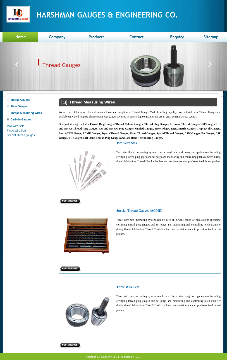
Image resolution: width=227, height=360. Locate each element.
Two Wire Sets (15, 126)
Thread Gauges (20, 99)
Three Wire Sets (16, 130)
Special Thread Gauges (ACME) (139, 210)
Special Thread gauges (21, 135)
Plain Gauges (19, 106)
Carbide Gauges (20, 119)
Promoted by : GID (130, 356)
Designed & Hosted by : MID (101, 356)
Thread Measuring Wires (26, 113)
